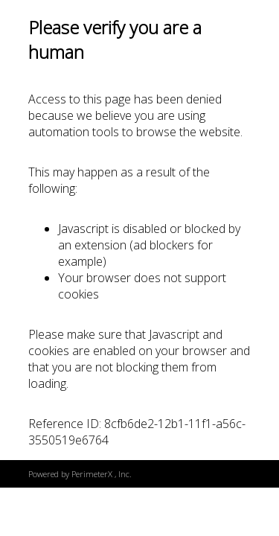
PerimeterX (91, 473)
